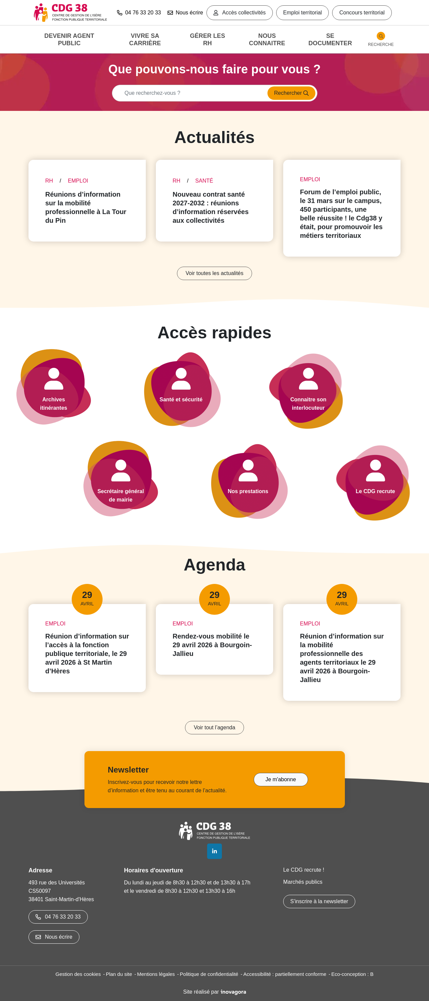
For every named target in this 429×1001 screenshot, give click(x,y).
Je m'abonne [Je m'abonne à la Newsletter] (280, 779)
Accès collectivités (239, 12)
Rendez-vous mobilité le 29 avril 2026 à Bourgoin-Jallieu (212, 644)
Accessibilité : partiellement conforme (284, 974)
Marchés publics (302, 882)
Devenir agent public (69, 39)
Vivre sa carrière (145, 39)
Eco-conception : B (352, 974)
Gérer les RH (207, 39)
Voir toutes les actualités (215, 273)
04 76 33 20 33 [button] (139, 12)
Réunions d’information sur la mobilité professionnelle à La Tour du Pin (85, 207)
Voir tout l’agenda (214, 727)
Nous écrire (185, 12)
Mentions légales (156, 974)
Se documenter (330, 39)
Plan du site (119, 974)
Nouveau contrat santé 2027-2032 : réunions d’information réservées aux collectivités (211, 207)
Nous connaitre (267, 39)
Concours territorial (361, 12)
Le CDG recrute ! (303, 870)
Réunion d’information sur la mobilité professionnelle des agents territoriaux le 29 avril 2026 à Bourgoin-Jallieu (342, 657)
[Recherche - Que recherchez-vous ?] (187, 93)
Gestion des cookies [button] (78, 974)
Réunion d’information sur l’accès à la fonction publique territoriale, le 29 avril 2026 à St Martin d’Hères (87, 653)
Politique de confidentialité (209, 974)
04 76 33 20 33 (58, 917)
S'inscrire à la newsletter (319, 901)
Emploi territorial (302, 12)
